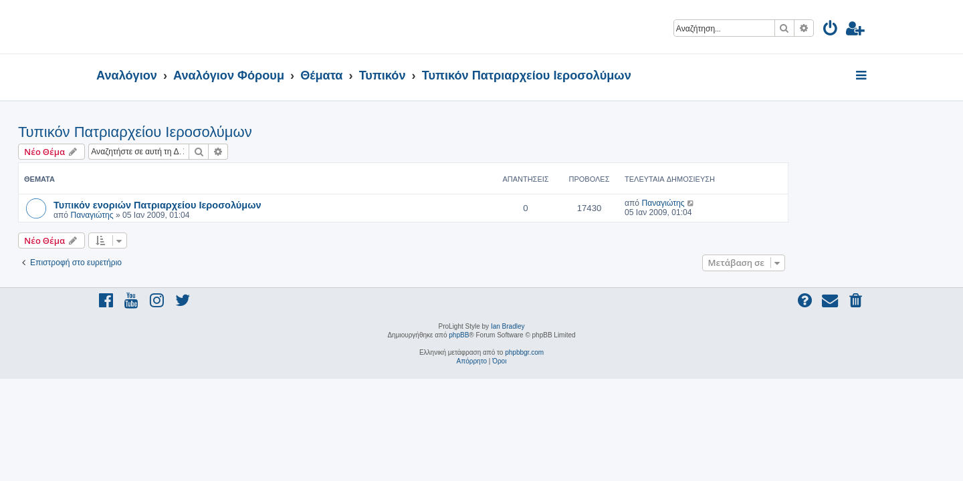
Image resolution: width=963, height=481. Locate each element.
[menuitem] (831, 30)
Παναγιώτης (169, 215)
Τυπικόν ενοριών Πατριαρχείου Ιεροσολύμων (235, 204)
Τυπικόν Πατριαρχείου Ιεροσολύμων (213, 132)
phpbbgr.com (524, 352)
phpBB (459, 335)
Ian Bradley (508, 326)
